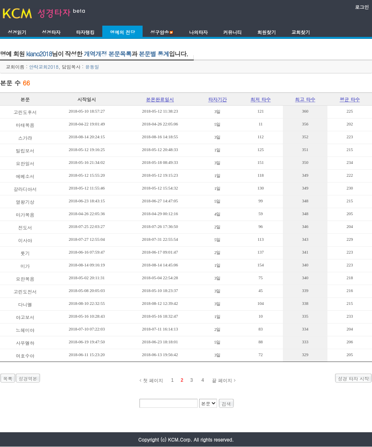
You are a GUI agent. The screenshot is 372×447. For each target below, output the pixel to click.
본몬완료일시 (160, 99)
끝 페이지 (222, 380)
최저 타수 (261, 99)
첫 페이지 (153, 380)
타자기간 (217, 99)
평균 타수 (349, 99)
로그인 (362, 6)
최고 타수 (305, 99)
